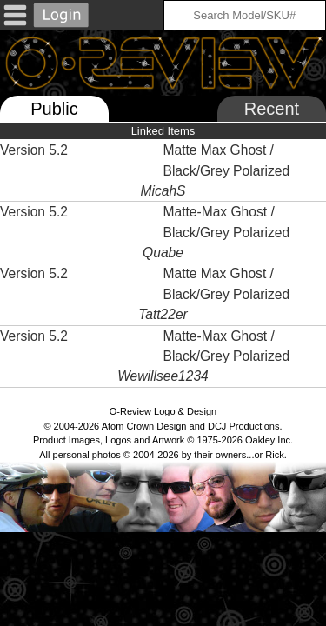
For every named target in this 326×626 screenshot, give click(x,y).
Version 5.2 (34, 150)
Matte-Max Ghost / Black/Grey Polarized (228, 221)
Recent (271, 108)
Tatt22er (163, 314)
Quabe (163, 252)
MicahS (163, 190)
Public (53, 108)
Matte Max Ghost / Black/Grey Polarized (228, 160)
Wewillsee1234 (163, 376)
